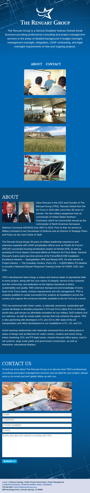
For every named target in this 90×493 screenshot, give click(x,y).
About (36, 64)
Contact (53, 64)
